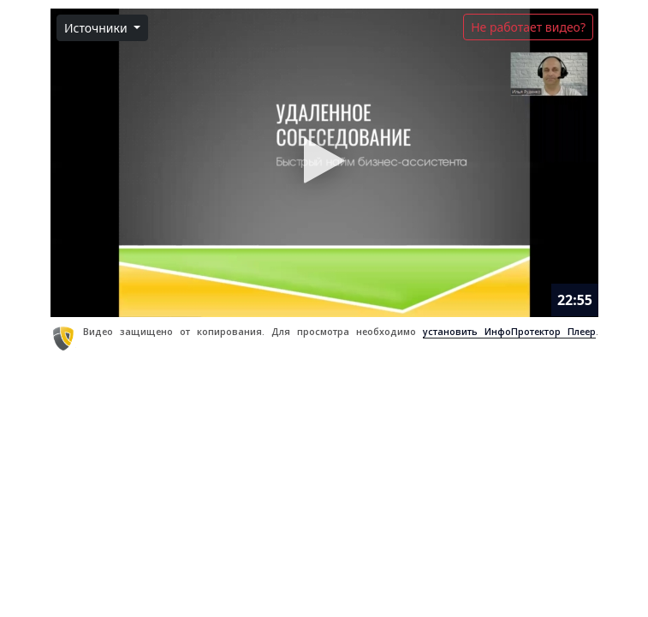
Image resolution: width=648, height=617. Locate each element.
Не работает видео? (528, 27)
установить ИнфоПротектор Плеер (508, 332)
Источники (97, 28)
